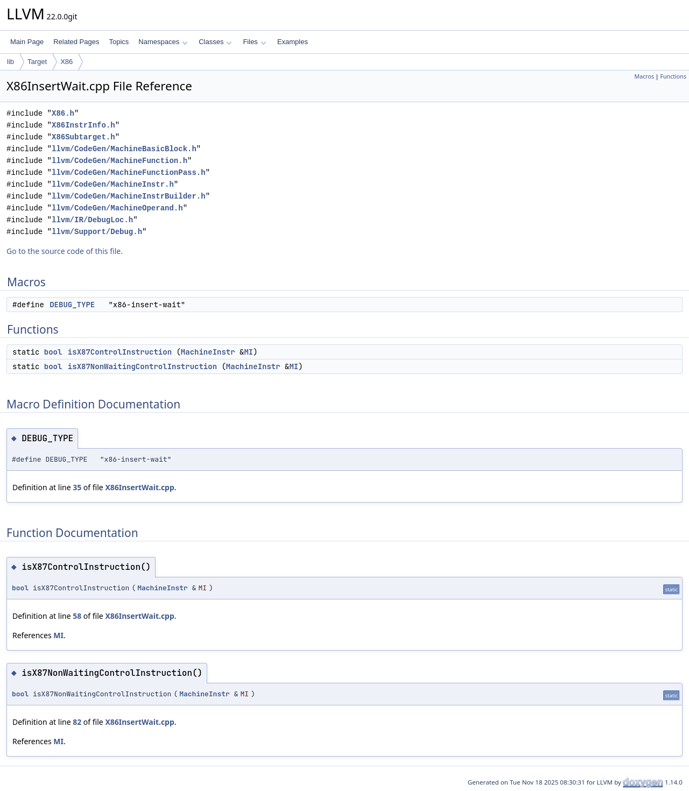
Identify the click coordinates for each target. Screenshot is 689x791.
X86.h (63, 113)
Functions (673, 76)
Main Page (27, 42)
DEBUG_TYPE (72, 304)
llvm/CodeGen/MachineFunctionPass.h (129, 172)
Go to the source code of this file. (64, 251)
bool (53, 352)
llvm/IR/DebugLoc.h (92, 220)
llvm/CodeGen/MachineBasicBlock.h (124, 149)
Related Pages (76, 42)
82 (77, 722)
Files (254, 42)
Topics (119, 42)
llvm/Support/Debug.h (97, 232)
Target (37, 62)
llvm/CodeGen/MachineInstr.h (113, 184)
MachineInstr (208, 352)
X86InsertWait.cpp (139, 487)
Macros (645, 76)
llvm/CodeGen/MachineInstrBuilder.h (129, 196)
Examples (292, 42)
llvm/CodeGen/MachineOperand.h (117, 208)
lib (10, 62)
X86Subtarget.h (83, 137)
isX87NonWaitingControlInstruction (142, 366)
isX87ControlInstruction (120, 352)
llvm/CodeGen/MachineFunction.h (119, 161)
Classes (215, 42)
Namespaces (162, 42)
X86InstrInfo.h (83, 125)
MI (248, 352)
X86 (66, 62)
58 (77, 616)
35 (77, 487)
